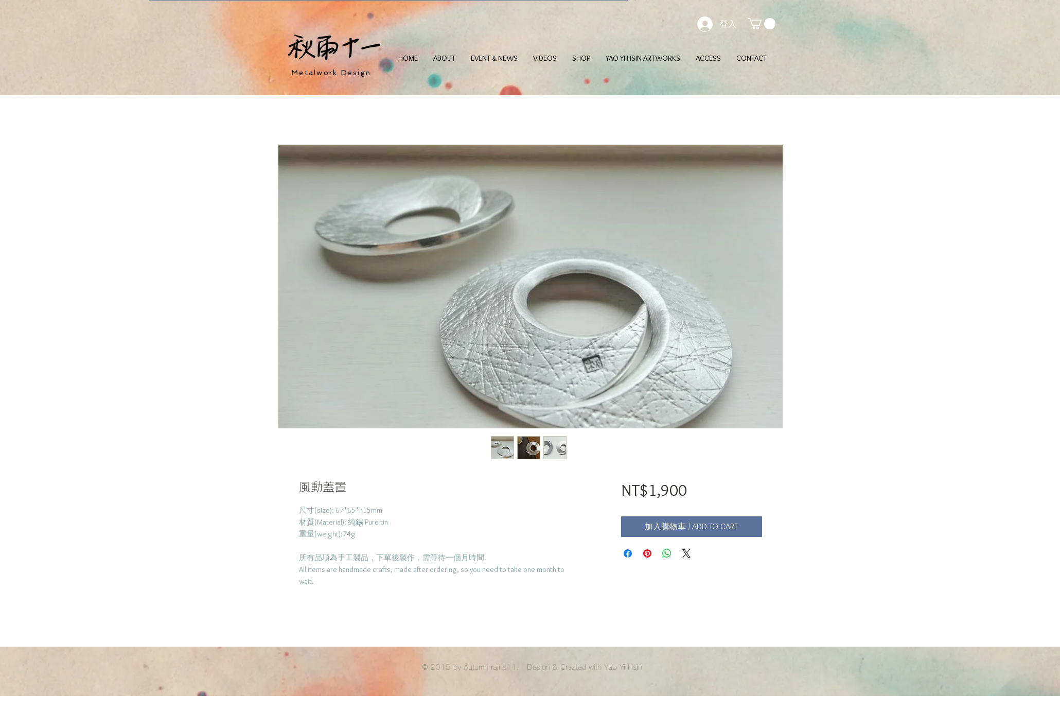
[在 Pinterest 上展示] (647, 553)
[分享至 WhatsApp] (667, 553)
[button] (761, 23)
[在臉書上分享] (628, 553)
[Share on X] (686, 553)
